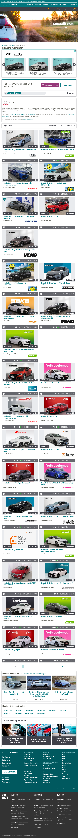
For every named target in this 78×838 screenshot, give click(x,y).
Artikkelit (5, 766)
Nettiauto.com (47, 759)
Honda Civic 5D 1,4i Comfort (50, 383)
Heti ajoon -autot (29, 759)
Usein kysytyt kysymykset (50, 776)
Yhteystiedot (46, 783)
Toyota (64, 772)
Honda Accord (31, 115)
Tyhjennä (70, 93)
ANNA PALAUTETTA (10, 772)
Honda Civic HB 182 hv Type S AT (51, 616)
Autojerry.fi (46, 754)
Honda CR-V (14, 115)
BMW (63, 756)
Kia (63, 761)
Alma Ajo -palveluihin (71, 789)
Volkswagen (65, 774)
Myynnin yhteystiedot (30, 780)
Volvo (63, 776)
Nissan (64, 765)
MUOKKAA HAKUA (50, 85)
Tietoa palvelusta (48, 774)
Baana (43, 1)
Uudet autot (6, 760)
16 (42, 674)
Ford (63, 759)
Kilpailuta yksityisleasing (31, 763)
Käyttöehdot (46, 778)
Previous (3, 64)
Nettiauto (3, 1)
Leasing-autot (7, 763)
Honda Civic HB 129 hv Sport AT (51, 216)
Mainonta (26, 775)
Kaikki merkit (66, 778)
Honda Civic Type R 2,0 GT (49, 416)
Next (74, 64)
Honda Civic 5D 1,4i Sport (11, 650)
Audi (63, 754)
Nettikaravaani (33, 1)
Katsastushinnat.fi (48, 756)
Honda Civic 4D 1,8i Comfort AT (13, 550)
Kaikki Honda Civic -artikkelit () (34, 674)
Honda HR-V (21, 115)
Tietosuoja (46, 780)
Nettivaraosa (26, 1)
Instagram (7, 782)
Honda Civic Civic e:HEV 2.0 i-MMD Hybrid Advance (57, 150)
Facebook (7, 780)
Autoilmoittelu (28, 773)
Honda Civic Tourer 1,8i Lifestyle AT (52, 650)
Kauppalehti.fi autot (49, 768)
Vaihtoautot (6, 757)
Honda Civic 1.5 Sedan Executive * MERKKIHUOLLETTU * (52, 550)
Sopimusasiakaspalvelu (30, 782)
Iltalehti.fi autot (47, 766)
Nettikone (20, 1)
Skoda (64, 769)
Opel (63, 767)
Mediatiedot (27, 771)
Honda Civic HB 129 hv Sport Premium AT (16, 483)
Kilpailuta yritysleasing (30, 765)
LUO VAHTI (67, 85)
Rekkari (39, 1)
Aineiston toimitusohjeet (31, 778)
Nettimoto (9, 1)
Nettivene (14, 1)
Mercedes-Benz (66, 763)
